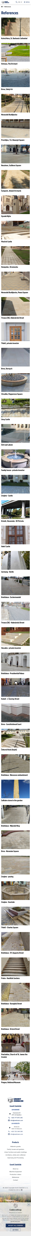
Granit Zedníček (15, 1106)
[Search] (16, 2)
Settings (15, 1230)
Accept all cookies (15, 1225)
